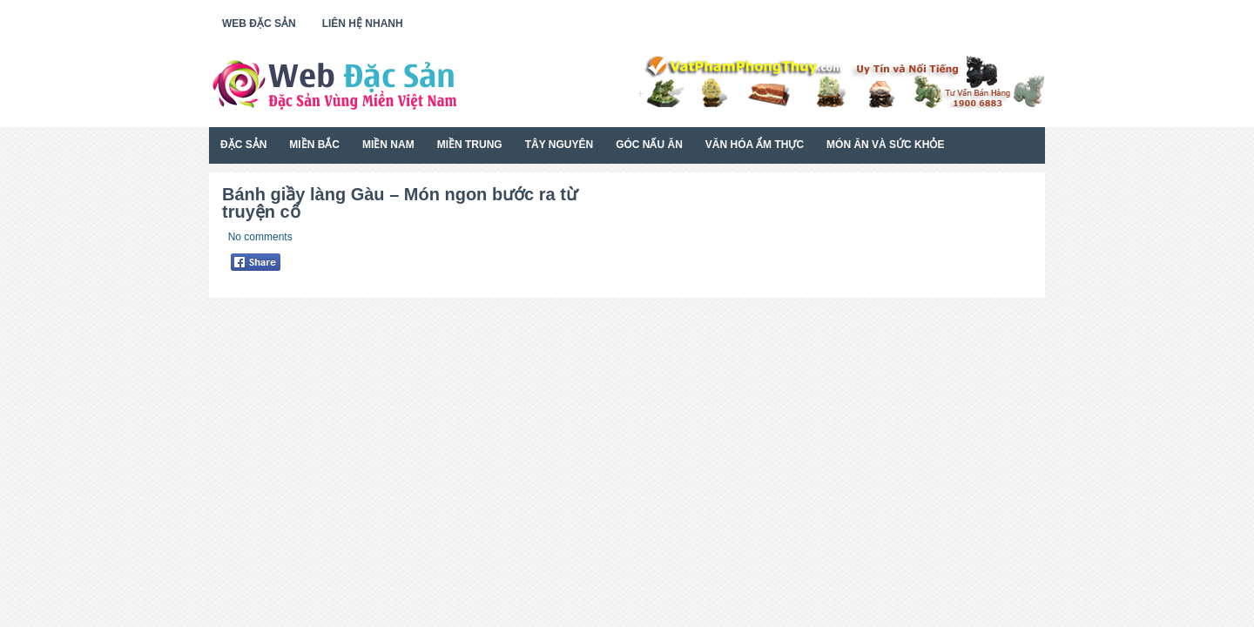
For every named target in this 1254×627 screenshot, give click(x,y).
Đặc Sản (243, 144)
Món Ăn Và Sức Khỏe (885, 144)
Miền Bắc (314, 144)
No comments (260, 237)
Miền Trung (469, 144)
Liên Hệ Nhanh (362, 23)
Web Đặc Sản (259, 23)
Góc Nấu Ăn (649, 144)
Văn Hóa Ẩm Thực (754, 144)
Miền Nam (388, 144)
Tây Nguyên (559, 144)
